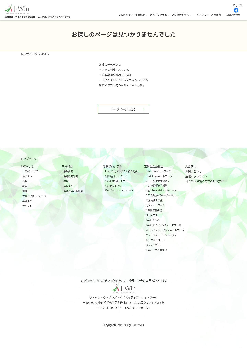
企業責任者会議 (154, 200)
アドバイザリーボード (34, 196)
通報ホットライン (196, 176)
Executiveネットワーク (158, 171)
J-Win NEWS (152, 220)
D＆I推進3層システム (116, 181)
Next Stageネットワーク (159, 176)
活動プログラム (158, 14)
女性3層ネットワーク (116, 176)
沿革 (24, 181)
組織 (24, 191)
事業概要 (140, 14)
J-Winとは (124, 14)
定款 (65, 181)
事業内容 (68, 171)
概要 (24, 186)
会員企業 (27, 201)
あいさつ (27, 176)
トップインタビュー (156, 240)
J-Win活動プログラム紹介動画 (121, 171)
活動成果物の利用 (73, 191)
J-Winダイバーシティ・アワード (163, 225)
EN (240, 5)
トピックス (200, 14)
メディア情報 (153, 245)
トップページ (29, 159)
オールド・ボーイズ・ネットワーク (165, 230)
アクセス (27, 206)
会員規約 (68, 186)
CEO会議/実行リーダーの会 (160, 195)
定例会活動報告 (180, 14)
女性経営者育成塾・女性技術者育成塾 (159, 183)
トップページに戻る (123, 109)
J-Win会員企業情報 (156, 250)
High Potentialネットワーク (161, 190)
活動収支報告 (70, 176)
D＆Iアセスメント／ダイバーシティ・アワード (119, 188)
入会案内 (216, 14)
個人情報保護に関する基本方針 (204, 181)
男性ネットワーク (155, 205)
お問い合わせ (233, 14)
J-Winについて (30, 171)
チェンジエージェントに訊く (161, 235)
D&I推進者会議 (154, 210)
